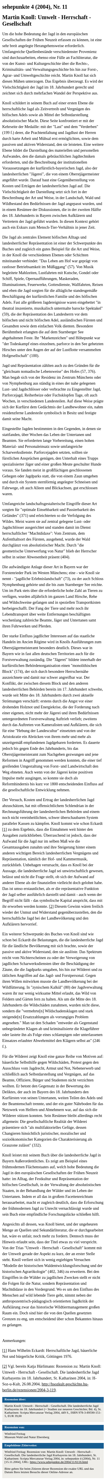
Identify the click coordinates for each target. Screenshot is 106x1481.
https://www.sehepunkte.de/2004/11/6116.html (59, 1462)
